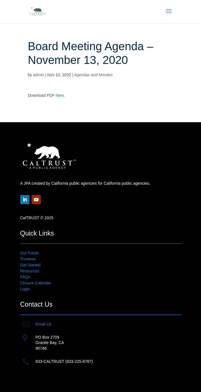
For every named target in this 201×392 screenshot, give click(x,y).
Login (25, 289)
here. (60, 95)
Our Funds (29, 253)
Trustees (28, 259)
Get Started (30, 265)
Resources (29, 271)
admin (38, 75)
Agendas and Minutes (93, 75)
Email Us (44, 324)
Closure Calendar (35, 283)
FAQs (25, 277)
